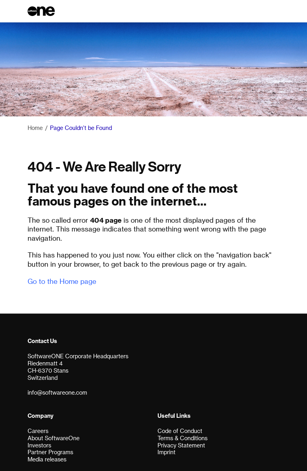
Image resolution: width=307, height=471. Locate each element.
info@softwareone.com (57, 392)
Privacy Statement (181, 445)
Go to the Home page (62, 281)
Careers (38, 430)
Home (35, 127)
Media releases (47, 459)
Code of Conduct (179, 430)
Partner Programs (50, 452)
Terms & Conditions (182, 438)
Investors (39, 445)
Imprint (166, 452)
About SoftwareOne (54, 438)
